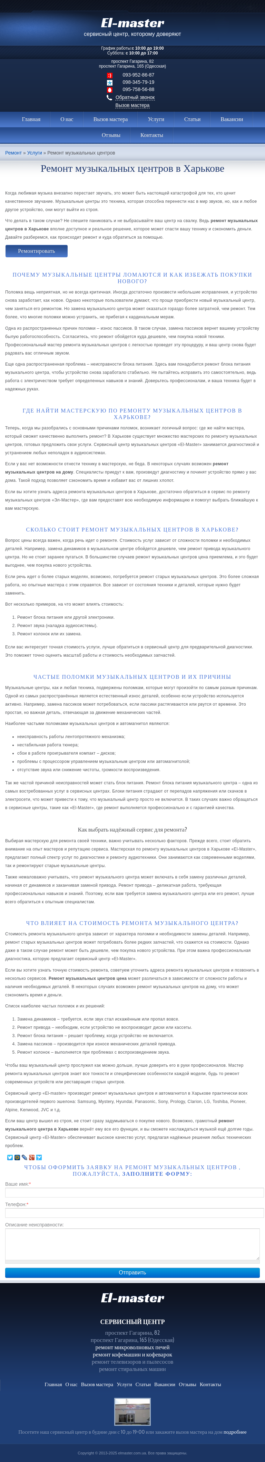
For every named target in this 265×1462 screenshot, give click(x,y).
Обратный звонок (135, 97)
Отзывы (111, 135)
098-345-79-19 (139, 82)
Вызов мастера (133, 105)
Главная (31, 119)
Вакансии (231, 119)
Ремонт (13, 153)
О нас (66, 119)
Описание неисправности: (34, 1224)
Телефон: (16, 1204)
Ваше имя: (18, 1184)
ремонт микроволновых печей (132, 1347)
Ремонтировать (36, 251)
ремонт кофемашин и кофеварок (132, 1354)
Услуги (156, 119)
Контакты (151, 135)
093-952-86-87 (139, 75)
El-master (132, 1297)
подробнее (235, 1432)
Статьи (192, 119)
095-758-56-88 (139, 89)
